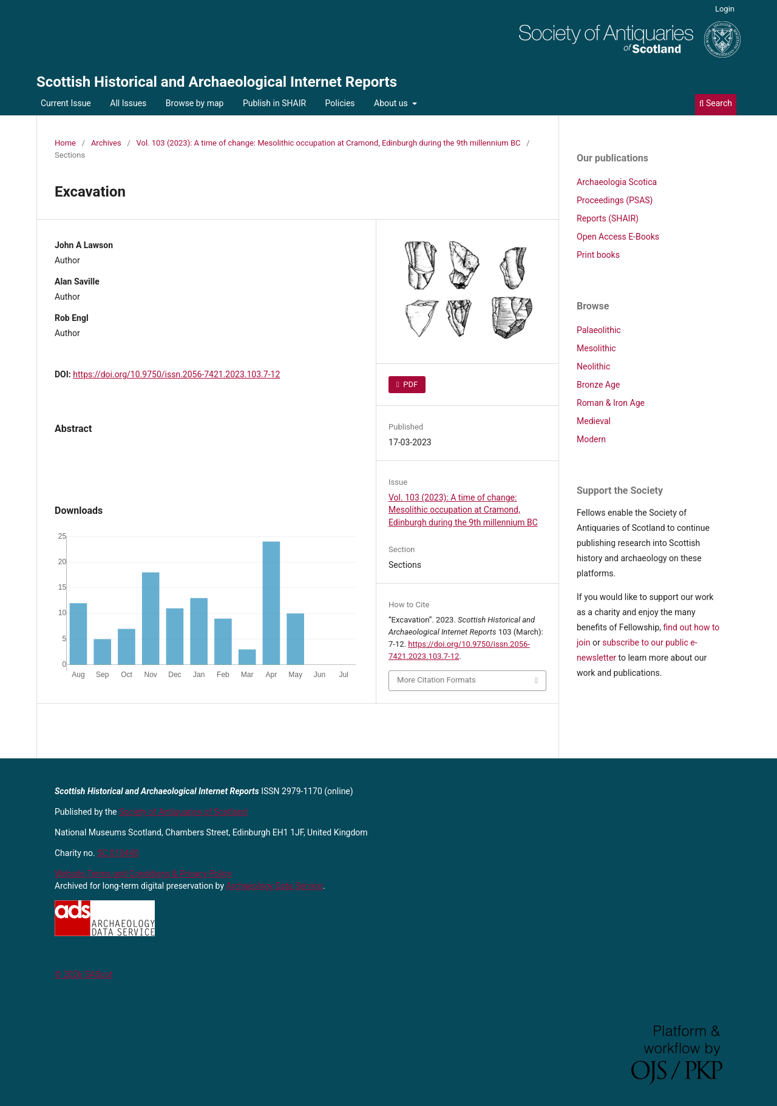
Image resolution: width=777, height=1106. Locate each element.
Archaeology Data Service (274, 886)
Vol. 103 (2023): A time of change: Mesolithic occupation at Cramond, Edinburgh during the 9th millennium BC (329, 142)
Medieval (594, 421)
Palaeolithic (599, 330)
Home (65, 142)
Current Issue (66, 103)
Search (715, 103)
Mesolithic (596, 348)
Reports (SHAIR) (608, 218)
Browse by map (195, 103)
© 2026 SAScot (83, 974)
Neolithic (593, 366)
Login (725, 8)
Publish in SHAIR (274, 103)
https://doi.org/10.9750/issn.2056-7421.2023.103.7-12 (176, 374)
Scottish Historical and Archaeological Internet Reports (216, 81)
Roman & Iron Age (611, 403)
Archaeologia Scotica (617, 182)
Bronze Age (598, 384)
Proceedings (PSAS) (615, 200)
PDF (409, 384)
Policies (340, 103)
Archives (106, 142)
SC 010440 (117, 853)
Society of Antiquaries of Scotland (183, 812)
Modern (591, 439)
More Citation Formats (436, 679)
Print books (598, 255)
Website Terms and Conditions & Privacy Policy (143, 873)
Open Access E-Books (618, 236)
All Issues (128, 103)
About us (392, 103)
